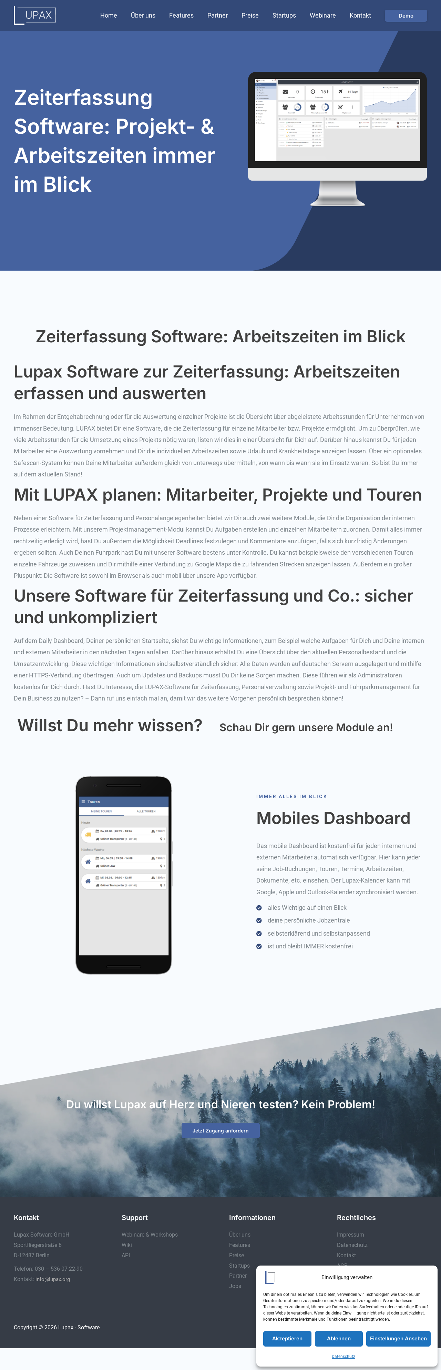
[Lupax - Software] (35, 15)
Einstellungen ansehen (398, 1338)
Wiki (127, 1267)
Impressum (350, 1256)
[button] (406, 16)
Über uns (152, 15)
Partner (224, 15)
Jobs (235, 1307)
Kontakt (361, 15)
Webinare (325, 15)
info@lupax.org (54, 1301)
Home (119, 15)
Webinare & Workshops (150, 1256)
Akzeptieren (287, 1338)
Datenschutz (343, 1356)
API (126, 1277)
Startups (287, 15)
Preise (255, 15)
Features (189, 15)
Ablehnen (339, 1338)
